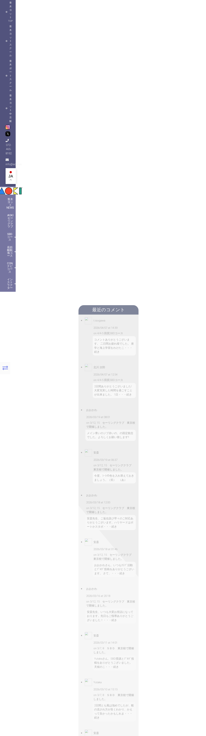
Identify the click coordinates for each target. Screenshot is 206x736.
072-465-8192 (139, 5)
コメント (80, 158)
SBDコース (91, 34)
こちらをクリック (163, 681)
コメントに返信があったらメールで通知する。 (83, 248)
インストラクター (170, 34)
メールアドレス (83, 214)
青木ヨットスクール (43, 5)
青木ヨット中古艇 (98, 5)
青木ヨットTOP (18, 5)
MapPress (66, 643)
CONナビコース (143, 34)
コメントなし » (139, 117)
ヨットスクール (175, 112)
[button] (38, 610)
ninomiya (101, 112)
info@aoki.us (164, 5)
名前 (78, 203)
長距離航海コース (115, 34)
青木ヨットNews (34, 34)
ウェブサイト (83, 227)
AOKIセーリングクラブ (64, 34)
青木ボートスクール (72, 5)
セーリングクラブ (153, 112)
